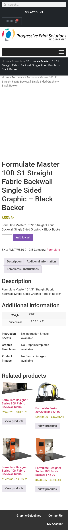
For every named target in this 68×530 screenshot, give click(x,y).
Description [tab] (14, 261)
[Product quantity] (7, 238)
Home (5, 61)
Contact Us (55, 515)
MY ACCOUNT (34, 12)
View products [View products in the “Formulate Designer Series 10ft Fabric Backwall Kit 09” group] (47, 489)
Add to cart (23, 237)
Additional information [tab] (41, 261)
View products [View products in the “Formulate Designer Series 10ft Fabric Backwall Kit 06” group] (14, 488)
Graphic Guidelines (29, 515)
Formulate (18, 61)
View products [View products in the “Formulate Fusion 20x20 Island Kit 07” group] (47, 426)
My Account (55, 524)
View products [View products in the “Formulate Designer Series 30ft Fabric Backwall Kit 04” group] (14, 421)
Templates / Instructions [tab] (23, 269)
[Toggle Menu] (61, 52)
